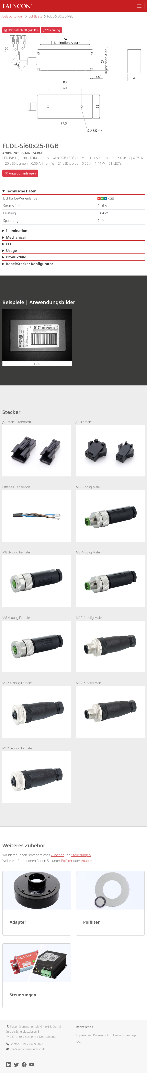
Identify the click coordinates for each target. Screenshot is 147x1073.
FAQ (78, 1042)
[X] (17, 1065)
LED (9, 243)
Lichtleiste (35, 16)
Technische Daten (21, 191)
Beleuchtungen (13, 16)
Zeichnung (51, 30)
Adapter (87, 860)
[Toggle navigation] (139, 6)
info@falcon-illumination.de (27, 1049)
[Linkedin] (9, 1065)
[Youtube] (32, 1065)
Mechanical (16, 237)
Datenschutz (101, 1035)
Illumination (16, 230)
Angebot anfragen (20, 173)
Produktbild (16, 257)
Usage (11, 250)
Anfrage (131, 1035)
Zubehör (57, 855)
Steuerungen (81, 855)
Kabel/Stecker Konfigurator (29, 263)
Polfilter (66, 860)
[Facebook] (25, 1065)
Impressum (83, 1035)
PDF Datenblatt (21, 30)
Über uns (118, 1035)
